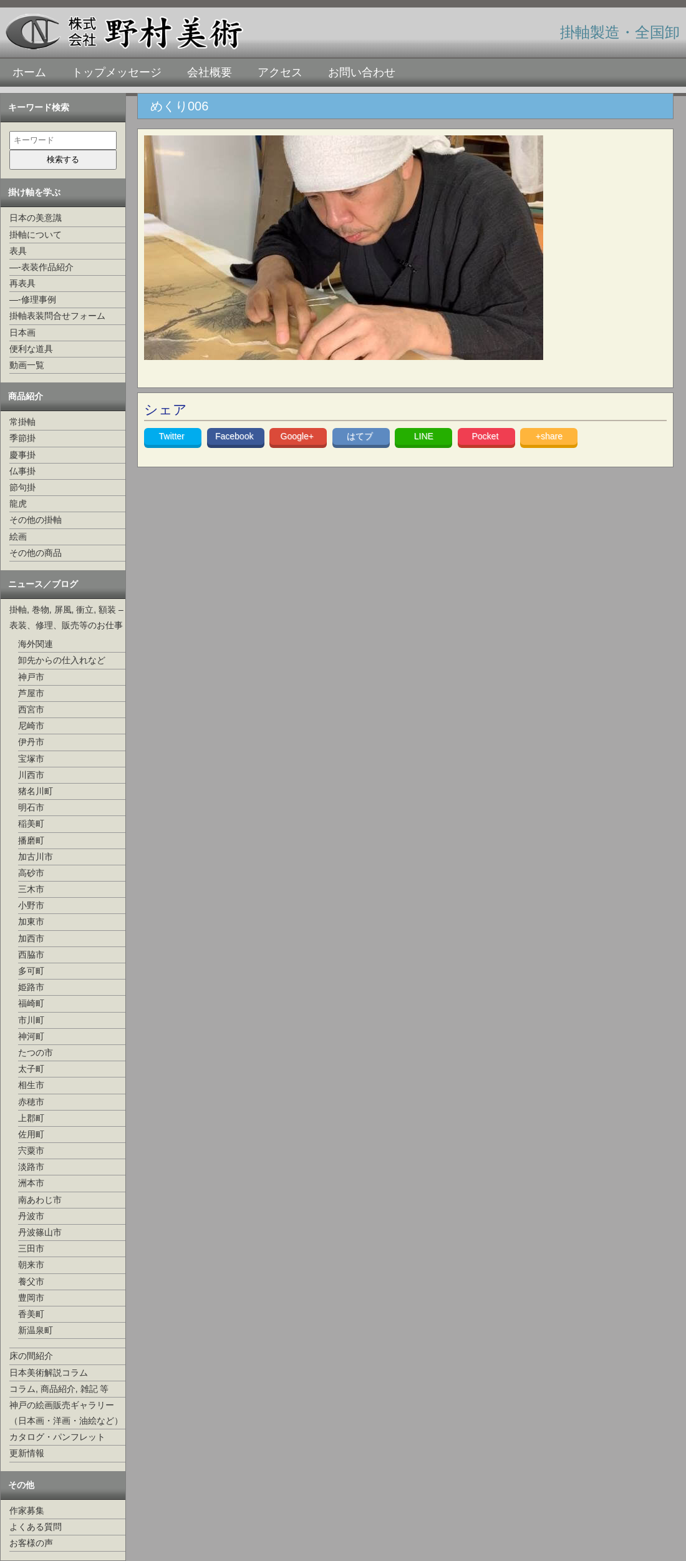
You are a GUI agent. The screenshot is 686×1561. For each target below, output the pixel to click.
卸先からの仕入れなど (61, 660)
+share (549, 436)
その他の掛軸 (35, 520)
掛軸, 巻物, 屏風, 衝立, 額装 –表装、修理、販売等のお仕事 (66, 617)
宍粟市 (31, 1150)
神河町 (31, 1036)
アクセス (280, 72)
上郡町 (31, 1118)
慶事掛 (22, 455)
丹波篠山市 (40, 1232)
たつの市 (35, 1053)
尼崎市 (31, 726)
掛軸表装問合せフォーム (57, 316)
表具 (18, 251)
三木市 (31, 889)
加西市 (31, 938)
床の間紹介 (31, 1356)
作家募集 (26, 1510)
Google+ (298, 436)
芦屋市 (31, 693)
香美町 (31, 1314)
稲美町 (31, 824)
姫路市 (31, 987)
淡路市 (31, 1167)
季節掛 (22, 438)
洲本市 (31, 1183)
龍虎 (18, 503)
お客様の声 (31, 1543)
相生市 (31, 1085)
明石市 (31, 807)
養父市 (31, 1281)
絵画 (18, 537)
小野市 (31, 905)
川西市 (31, 775)
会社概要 (209, 72)
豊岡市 (31, 1298)
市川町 (31, 1020)
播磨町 (31, 840)
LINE (423, 436)
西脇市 (31, 955)
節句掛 (22, 487)
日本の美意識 (35, 218)
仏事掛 (22, 471)
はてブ (361, 436)
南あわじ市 (40, 1200)
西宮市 (31, 709)
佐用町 (31, 1134)
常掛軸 (22, 422)
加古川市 (35, 857)
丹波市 (31, 1216)
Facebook (235, 436)
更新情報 (26, 1453)
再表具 (22, 283)
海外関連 (35, 644)
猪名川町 (35, 791)
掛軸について (35, 235)
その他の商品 (35, 553)
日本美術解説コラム (48, 1373)
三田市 (31, 1248)
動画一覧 (26, 365)
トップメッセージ (117, 72)
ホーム (29, 72)
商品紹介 (25, 396)
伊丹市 (31, 742)
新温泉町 (35, 1330)
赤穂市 (31, 1102)
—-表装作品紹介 (41, 267)
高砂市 (31, 873)
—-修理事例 (32, 299)
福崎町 (31, 1003)
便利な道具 (31, 349)
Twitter (173, 436)
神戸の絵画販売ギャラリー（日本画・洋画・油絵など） (66, 1413)
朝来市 (31, 1265)
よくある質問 (35, 1527)
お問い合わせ (361, 72)
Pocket (486, 436)
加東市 (31, 921)
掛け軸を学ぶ (34, 192)
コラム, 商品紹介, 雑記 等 (59, 1389)
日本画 (22, 333)
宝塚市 (31, 759)
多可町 (31, 971)
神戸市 (31, 677)
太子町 (31, 1069)
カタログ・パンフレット (57, 1437)
